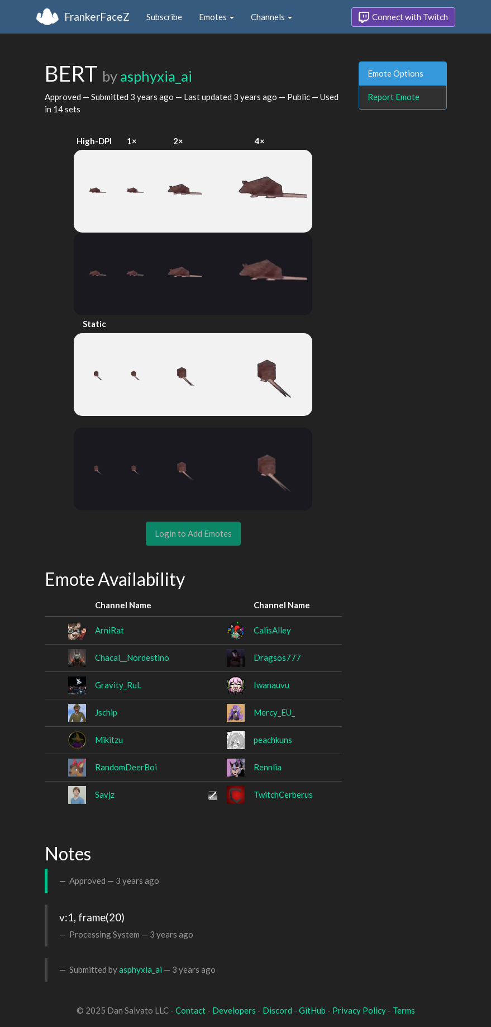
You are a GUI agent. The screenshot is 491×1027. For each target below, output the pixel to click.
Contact (190, 1010)
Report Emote (394, 97)
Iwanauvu (271, 685)
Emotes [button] (216, 17)
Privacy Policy (359, 1010)
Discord (277, 1010)
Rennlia (268, 767)
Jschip (106, 712)
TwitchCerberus (283, 794)
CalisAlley (272, 630)
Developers (234, 1010)
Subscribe (164, 17)
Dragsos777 (277, 657)
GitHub (312, 1010)
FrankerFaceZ (97, 16)
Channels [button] (271, 17)
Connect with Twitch (403, 17)
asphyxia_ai (156, 76)
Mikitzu (109, 740)
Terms (404, 1010)
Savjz (105, 794)
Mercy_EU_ (274, 712)
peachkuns (273, 740)
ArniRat (109, 630)
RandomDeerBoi (126, 767)
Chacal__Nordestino (132, 657)
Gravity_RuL (118, 685)
